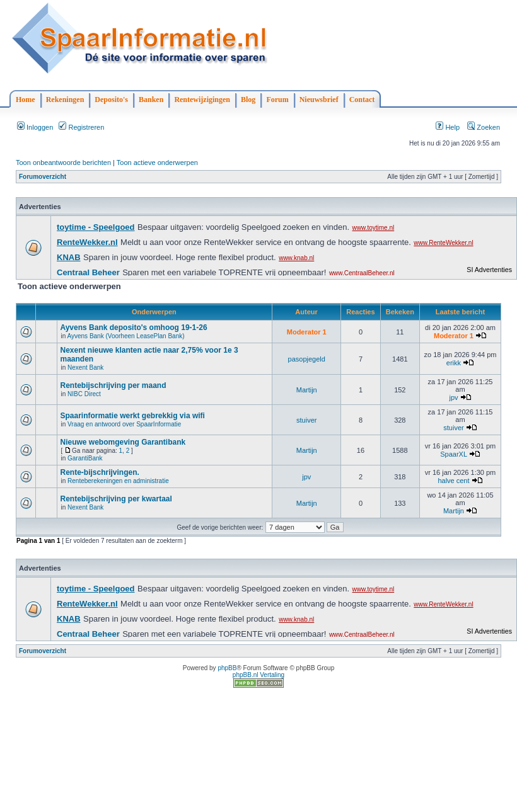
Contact (362, 99)
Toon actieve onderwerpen (157, 162)
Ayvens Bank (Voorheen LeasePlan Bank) (125, 336)
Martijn (306, 390)
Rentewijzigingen (202, 99)
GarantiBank (85, 458)
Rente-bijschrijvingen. (99, 472)
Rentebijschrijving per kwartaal (115, 498)
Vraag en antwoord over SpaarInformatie (124, 424)
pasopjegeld (306, 359)
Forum (277, 99)
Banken (151, 99)
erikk (453, 363)
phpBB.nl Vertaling (258, 674)
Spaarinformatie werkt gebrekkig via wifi (132, 415)
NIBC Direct (84, 393)
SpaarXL (453, 454)
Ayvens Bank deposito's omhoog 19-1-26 (133, 327)
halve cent (453, 480)
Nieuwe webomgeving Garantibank (122, 442)
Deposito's (111, 99)
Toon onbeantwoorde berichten (63, 162)
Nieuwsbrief (319, 99)
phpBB (227, 667)
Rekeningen (65, 99)
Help (448, 127)
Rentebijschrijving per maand (113, 385)
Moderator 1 (307, 332)
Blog (248, 99)
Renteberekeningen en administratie (118, 480)
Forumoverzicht (42, 176)
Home (25, 99)
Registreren (81, 127)
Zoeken (483, 127)
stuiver (306, 420)
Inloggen (35, 127)
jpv (453, 397)
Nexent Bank (85, 367)
